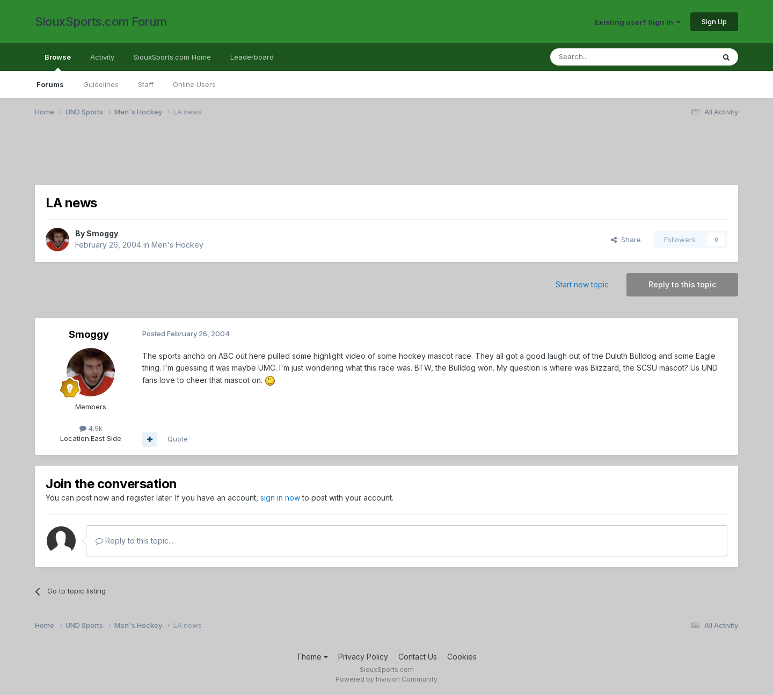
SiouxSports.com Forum (101, 21)
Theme (312, 656)
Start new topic (582, 284)
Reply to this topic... (134, 540)
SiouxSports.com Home (172, 57)
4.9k (91, 428)
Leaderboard (252, 57)
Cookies (462, 656)
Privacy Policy (363, 656)
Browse (58, 62)
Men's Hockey (177, 244)
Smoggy (102, 233)
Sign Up (714, 21)
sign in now (280, 497)
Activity (102, 57)
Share (626, 239)
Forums (50, 84)
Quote (177, 439)
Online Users (194, 84)
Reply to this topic (682, 284)
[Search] (605, 57)
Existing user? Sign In (638, 22)
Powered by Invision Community (386, 679)
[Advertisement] (357, 157)
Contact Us (417, 656)
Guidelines (101, 84)
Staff (146, 84)
